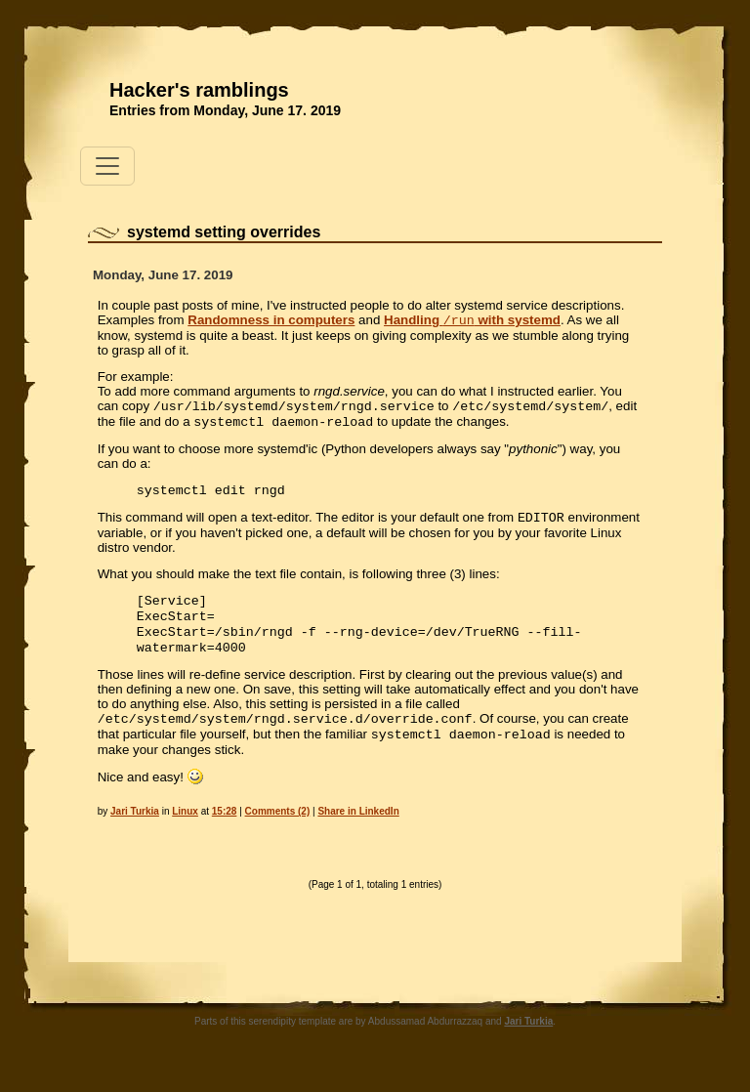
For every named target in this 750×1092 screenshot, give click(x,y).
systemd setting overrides (223, 232)
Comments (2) (278, 832)
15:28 (224, 832)
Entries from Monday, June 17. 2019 (225, 110)
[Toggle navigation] (107, 166)
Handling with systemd (472, 322)
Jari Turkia (134, 832)
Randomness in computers (271, 322)
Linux (185, 832)
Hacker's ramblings (199, 90)
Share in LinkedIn (357, 832)
